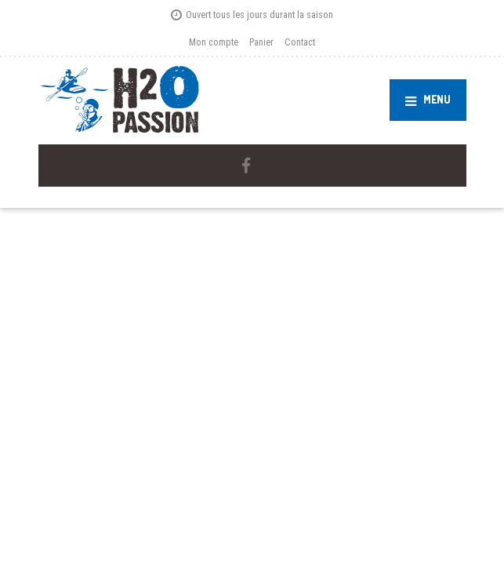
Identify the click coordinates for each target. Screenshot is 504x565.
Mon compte (213, 42)
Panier (261, 42)
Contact (300, 42)
